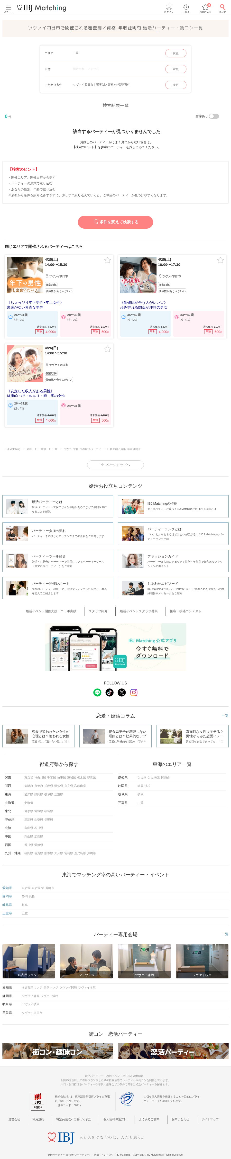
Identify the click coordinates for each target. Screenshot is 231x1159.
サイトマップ (195, 1113)
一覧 (225, 710)
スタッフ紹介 (103, 607)
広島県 (38, 831)
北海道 (28, 797)
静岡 (140, 780)
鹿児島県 (80, 848)
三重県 (58, 789)
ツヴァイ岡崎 (68, 982)
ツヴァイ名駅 (87, 982)
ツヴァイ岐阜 (30, 999)
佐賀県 (38, 848)
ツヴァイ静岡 (30, 990)
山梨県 (38, 814)
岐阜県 (48, 789)
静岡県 (38, 789)
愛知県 (28, 789)
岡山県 (28, 831)
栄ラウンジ (51, 982)
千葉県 (51, 772)
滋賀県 (58, 780)
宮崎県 (68, 848)
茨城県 (71, 772)
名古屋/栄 (154, 772)
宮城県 (38, 806)
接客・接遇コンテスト (177, 607)
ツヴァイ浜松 (49, 990)
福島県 (48, 806)
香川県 (28, 839)
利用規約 (50, 1113)
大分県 (58, 848)
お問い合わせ (171, 1113)
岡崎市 (165, 772)
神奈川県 (40, 772)
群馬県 (91, 772)
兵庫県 (48, 780)
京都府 (38, 780)
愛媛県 (38, 839)
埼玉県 (61, 772)
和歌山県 (80, 780)
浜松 (147, 780)
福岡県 (28, 848)
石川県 (38, 823)
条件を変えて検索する (115, 221)
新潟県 (28, 814)
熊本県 (48, 848)
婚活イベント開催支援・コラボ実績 (63, 607)
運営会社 (32, 1113)
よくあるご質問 (146, 1113)
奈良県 (68, 780)
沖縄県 (91, 848)
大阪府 (28, 780)
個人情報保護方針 (117, 1113)
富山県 (28, 823)
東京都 (28, 772)
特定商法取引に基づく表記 (80, 1113)
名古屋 (142, 772)
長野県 (48, 814)
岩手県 (28, 806)
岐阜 (140, 789)
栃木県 (81, 772)
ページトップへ (118, 463)
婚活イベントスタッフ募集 (137, 607)
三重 (140, 797)
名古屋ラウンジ (32, 982)
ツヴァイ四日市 (32, 1007)
